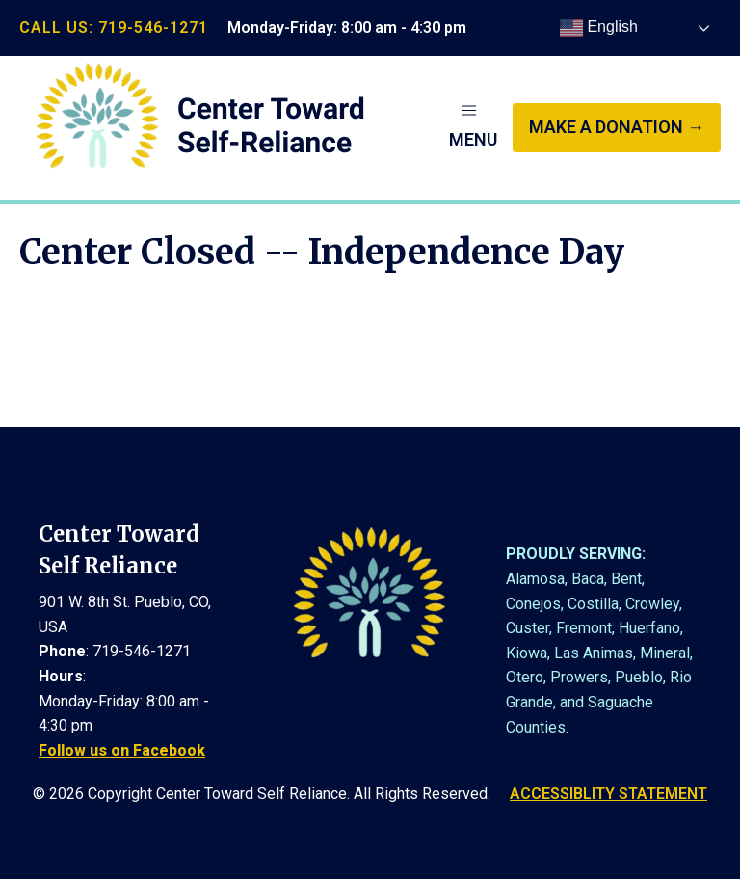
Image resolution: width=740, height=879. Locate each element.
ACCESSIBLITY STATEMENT (608, 794)
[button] (473, 127)
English (599, 28)
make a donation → (616, 127)
